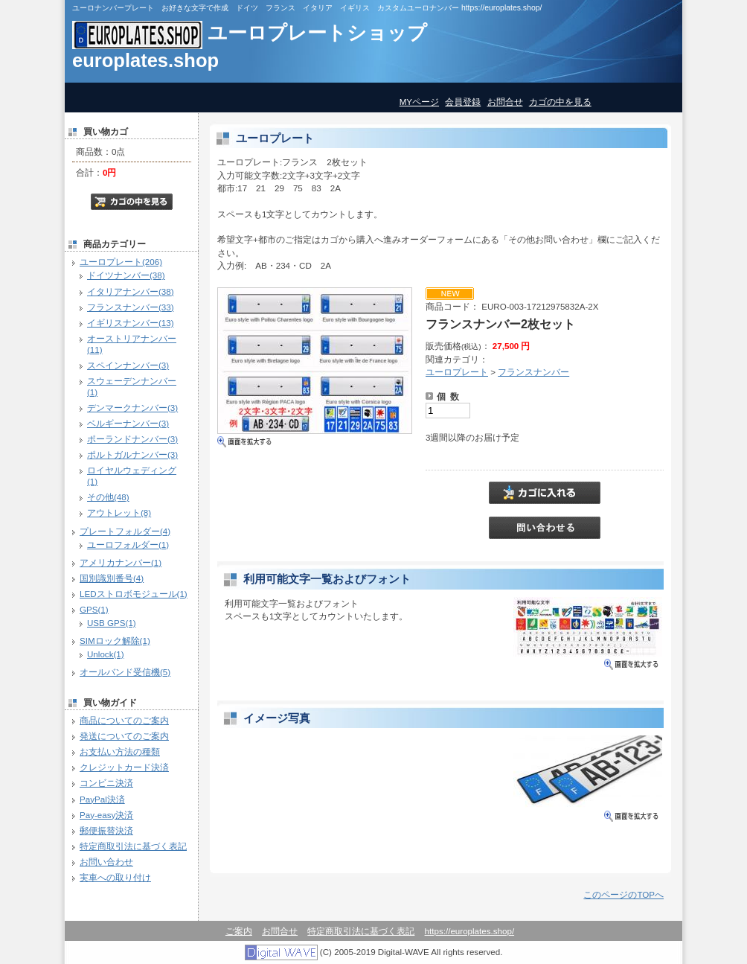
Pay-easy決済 (106, 815)
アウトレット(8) (119, 512)
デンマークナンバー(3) (132, 407)
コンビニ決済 (106, 783)
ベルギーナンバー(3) (128, 423)
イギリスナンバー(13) (130, 323)
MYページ (419, 101)
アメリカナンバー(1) (120, 562)
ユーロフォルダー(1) (128, 544)
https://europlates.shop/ (470, 931)
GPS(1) (94, 609)
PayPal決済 (102, 799)
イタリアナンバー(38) (130, 291)
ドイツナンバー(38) (126, 275)
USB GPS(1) (111, 623)
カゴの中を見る (560, 101)
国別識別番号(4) (112, 578)
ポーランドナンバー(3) (132, 439)
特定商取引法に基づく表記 (133, 846)
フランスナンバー (533, 372)
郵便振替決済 (106, 830)
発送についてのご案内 (124, 736)
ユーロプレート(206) (121, 261)
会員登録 (463, 101)
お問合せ (505, 101)
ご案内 (238, 931)
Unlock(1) (105, 654)
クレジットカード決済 (124, 767)
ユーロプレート (457, 372)
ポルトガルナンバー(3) (132, 454)
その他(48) (108, 497)
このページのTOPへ (623, 894)
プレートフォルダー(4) (125, 531)
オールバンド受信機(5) (125, 672)
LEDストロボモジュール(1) (133, 593)
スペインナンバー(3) (128, 365)
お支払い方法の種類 (120, 751)
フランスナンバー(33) (130, 307)
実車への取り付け (115, 877)
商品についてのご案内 (124, 720)
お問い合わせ (106, 861)
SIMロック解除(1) (115, 640)
